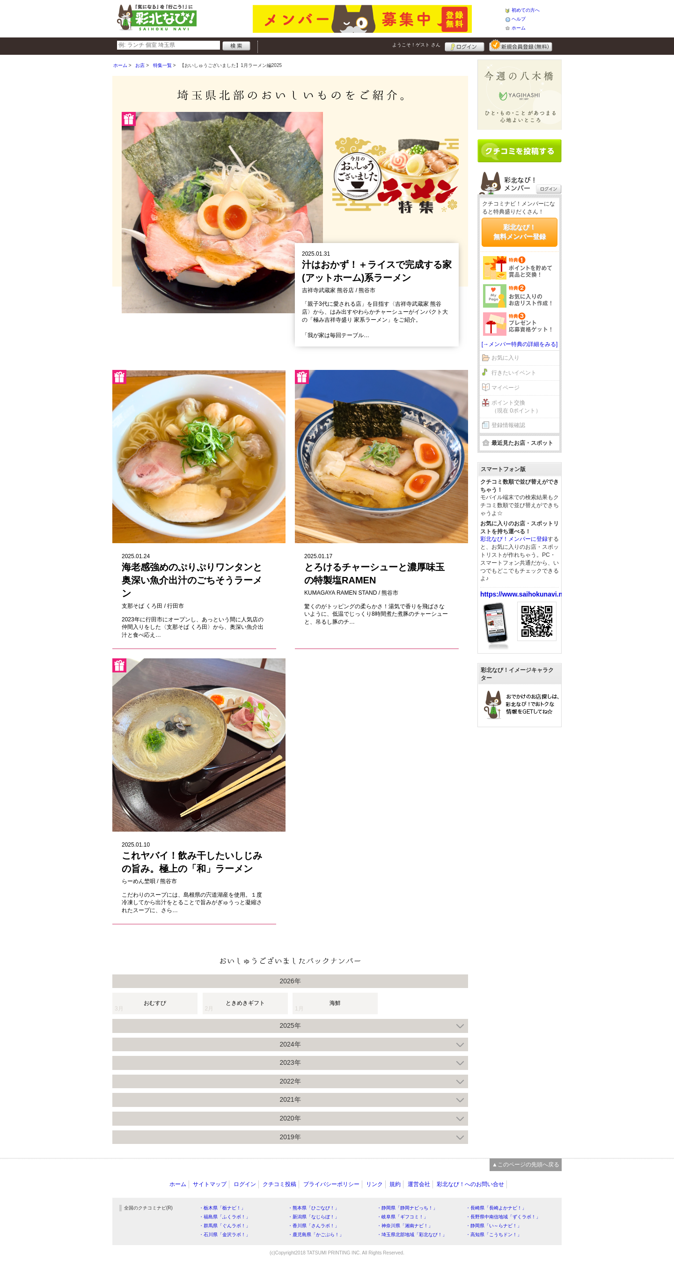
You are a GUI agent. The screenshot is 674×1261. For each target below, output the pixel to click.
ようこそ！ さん (416, 44)
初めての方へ (526, 10)
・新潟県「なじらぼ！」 (313, 1216)
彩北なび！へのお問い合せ (470, 1184)
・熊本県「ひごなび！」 (313, 1207)
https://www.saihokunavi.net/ (525, 594)
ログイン (464, 45)
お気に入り (505, 357)
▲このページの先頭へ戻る (525, 1164)
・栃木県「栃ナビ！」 (222, 1207)
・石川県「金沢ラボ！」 (224, 1234)
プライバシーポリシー (331, 1184)
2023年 (289, 1062)
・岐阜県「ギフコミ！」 (402, 1216)
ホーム (519, 27)
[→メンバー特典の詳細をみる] (520, 344)
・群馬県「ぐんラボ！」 (224, 1225)
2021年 (289, 1099)
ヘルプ (519, 19)
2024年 (289, 1044)
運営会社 (419, 1184)
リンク (374, 1184)
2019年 (289, 1137)
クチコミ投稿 (279, 1184)
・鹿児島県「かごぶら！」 (316, 1234)
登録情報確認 (508, 425)
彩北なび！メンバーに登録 (514, 539)
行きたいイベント (513, 372)
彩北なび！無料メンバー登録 (519, 231)
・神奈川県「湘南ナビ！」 (405, 1225)
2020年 (289, 1118)
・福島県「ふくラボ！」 (224, 1216)
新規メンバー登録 (520, 45)
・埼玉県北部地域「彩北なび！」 (412, 1234)
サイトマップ (210, 1184)
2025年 (289, 1025)
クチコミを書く (519, 150)
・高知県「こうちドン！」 (494, 1234)
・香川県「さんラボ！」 (313, 1225)
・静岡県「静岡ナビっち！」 (407, 1207)
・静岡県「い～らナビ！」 (494, 1225)
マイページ (505, 387)
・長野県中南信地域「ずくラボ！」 (503, 1216)
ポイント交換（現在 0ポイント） (516, 406)
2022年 (289, 1081)
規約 (395, 1184)
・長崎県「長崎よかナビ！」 (496, 1207)
